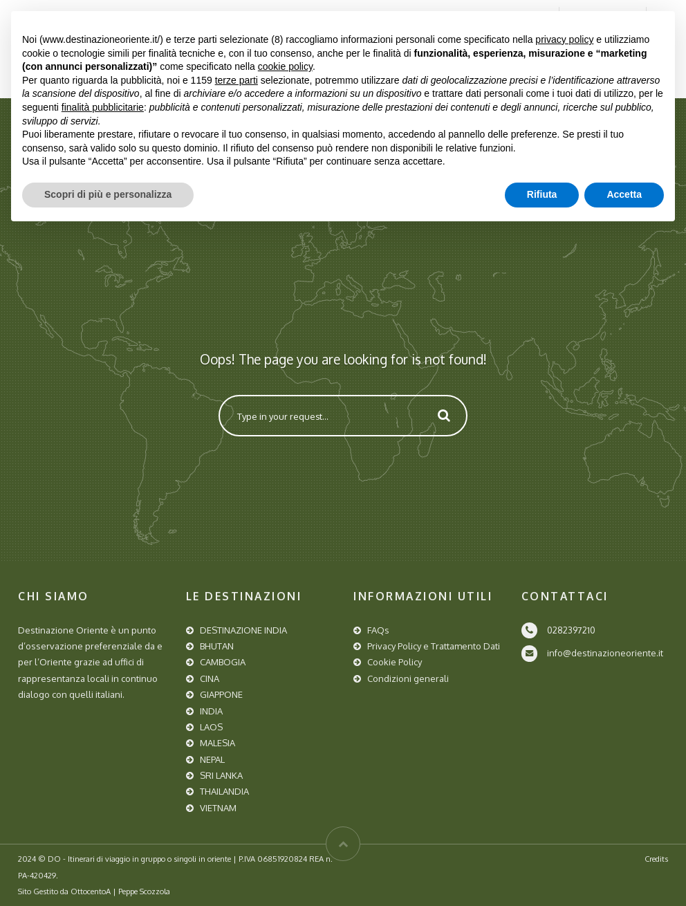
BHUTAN (217, 645)
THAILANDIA (224, 791)
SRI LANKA (221, 775)
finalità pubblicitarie (103, 107)
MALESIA (217, 742)
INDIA (211, 711)
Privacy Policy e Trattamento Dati (433, 645)
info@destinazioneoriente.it (605, 652)
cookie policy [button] (285, 66)
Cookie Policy (394, 661)
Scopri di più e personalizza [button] (108, 194)
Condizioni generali (408, 678)
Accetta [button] (624, 194)
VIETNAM (218, 807)
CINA (209, 678)
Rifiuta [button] (542, 194)
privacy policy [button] (564, 39)
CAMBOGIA (222, 661)
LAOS (211, 726)
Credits (656, 858)
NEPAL (212, 759)
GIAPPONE (221, 694)
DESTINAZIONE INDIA (243, 630)
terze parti (236, 80)
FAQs (378, 630)
